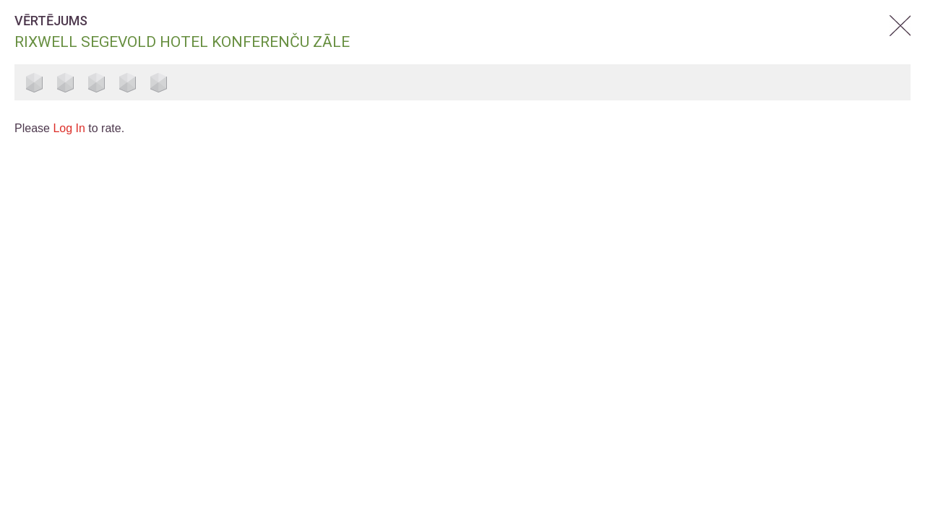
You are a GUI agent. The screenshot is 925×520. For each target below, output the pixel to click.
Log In (69, 128)
